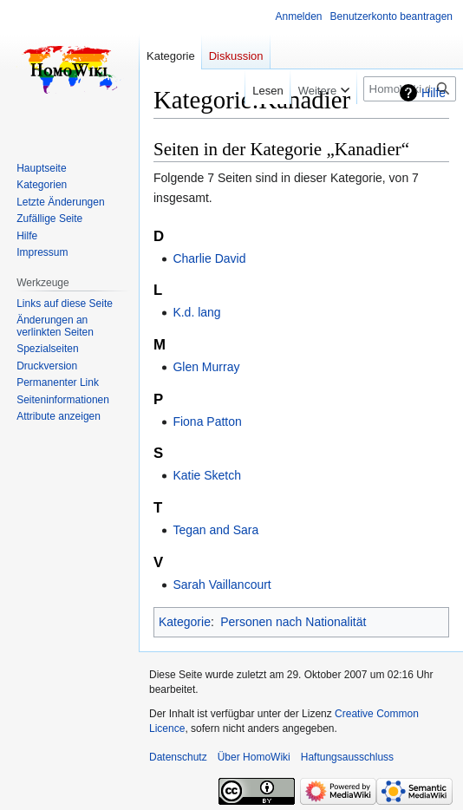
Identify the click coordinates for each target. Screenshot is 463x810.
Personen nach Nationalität (293, 622)
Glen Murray (206, 367)
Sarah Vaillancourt (222, 584)
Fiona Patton (207, 421)
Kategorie (185, 622)
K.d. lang (196, 312)
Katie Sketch (207, 475)
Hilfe (433, 93)
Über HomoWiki (254, 757)
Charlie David (209, 258)
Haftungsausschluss (347, 757)
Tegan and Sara (215, 530)
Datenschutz (178, 757)
